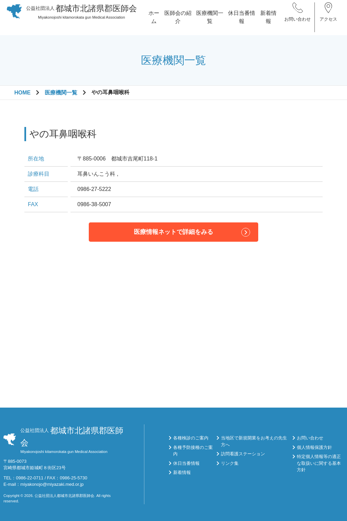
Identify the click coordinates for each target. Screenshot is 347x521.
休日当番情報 (241, 21)
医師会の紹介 (177, 21)
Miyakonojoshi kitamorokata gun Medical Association (81, 16)
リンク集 (230, 463)
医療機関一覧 (209, 21)
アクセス (328, 23)
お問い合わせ (297, 23)
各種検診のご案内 (190, 437)
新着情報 (268, 21)
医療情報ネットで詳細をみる (173, 232)
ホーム (153, 21)
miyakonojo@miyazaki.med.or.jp (52, 484)
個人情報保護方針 (314, 447)
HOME (22, 92)
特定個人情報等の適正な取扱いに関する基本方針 (319, 463)
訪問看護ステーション (243, 453)
